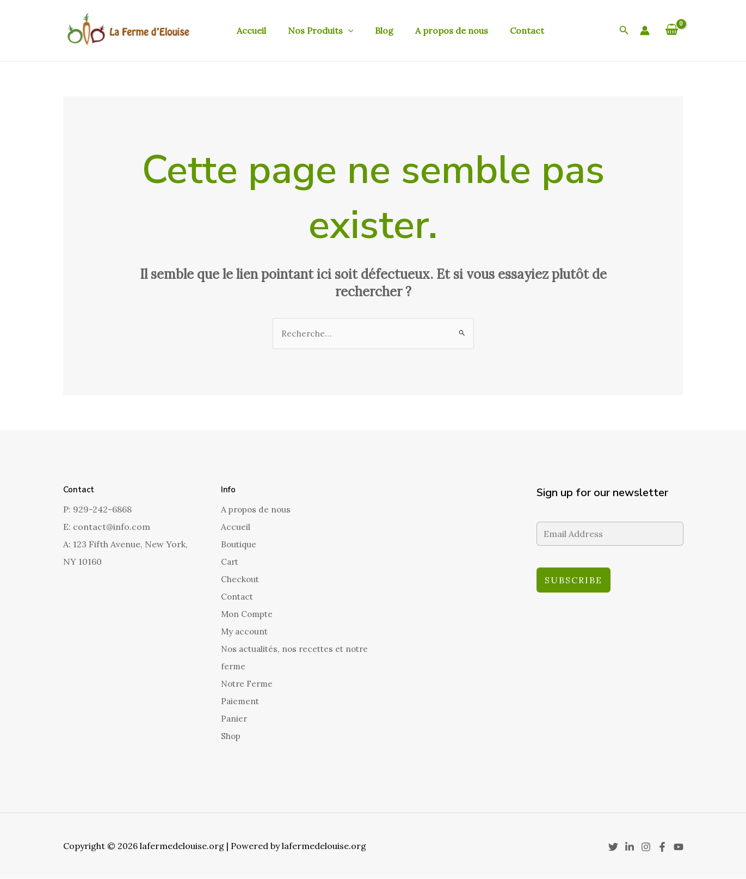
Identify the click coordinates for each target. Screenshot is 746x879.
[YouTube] (678, 847)
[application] (341, 30)
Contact (507, 30)
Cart (230, 562)
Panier (234, 718)
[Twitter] (613, 847)
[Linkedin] (629, 847)
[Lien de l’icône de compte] (645, 30)
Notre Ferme (248, 684)
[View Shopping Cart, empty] (672, 30)
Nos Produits (314, 30)
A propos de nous (436, 30)
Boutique (239, 544)
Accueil (249, 30)
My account (245, 631)
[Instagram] (646, 847)
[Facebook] (662, 847)
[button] (624, 30)
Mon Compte (248, 614)
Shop (231, 736)
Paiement (241, 701)
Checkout (240, 579)
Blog (373, 30)
